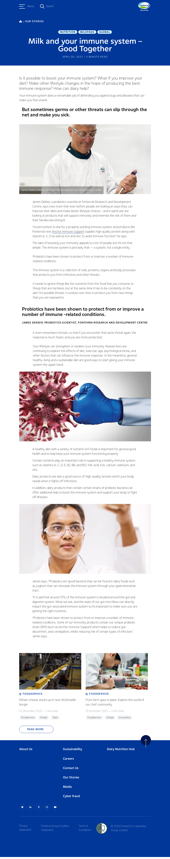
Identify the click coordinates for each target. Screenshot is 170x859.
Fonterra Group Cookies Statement (56, 830)
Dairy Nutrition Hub (121, 751)
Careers (68, 761)
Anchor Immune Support (68, 232)
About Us (25, 751)
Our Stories (71, 780)
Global (104, 32)
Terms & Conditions (86, 830)
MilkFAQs (87, 32)
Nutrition (67, 32)
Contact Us (71, 770)
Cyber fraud (71, 798)
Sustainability (72, 751)
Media (67, 789)
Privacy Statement (25, 830)
